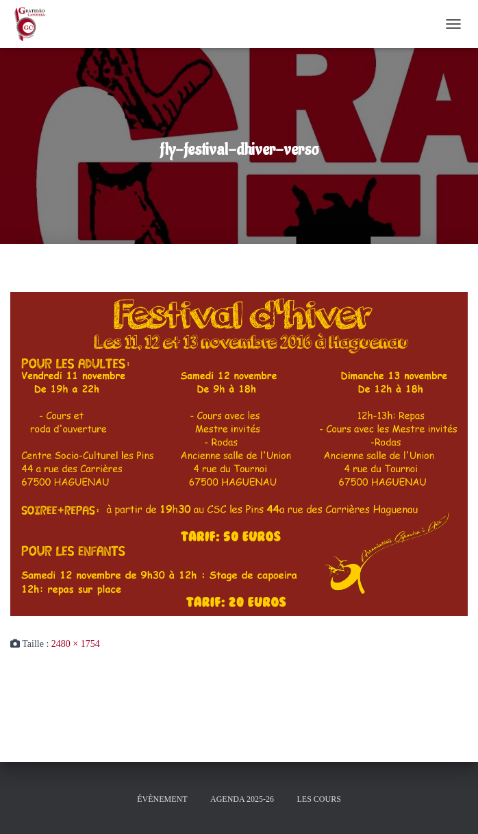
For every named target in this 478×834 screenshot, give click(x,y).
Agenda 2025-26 (242, 799)
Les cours (318, 799)
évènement (162, 799)
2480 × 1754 (75, 644)
